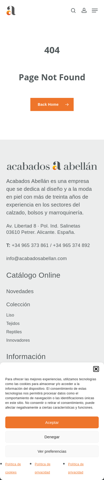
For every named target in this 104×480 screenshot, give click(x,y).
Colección (18, 304)
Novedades (20, 291)
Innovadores (18, 340)
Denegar (52, 437)
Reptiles (14, 332)
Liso (10, 315)
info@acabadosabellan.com (36, 258)
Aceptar (52, 422)
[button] (96, 369)
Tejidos (13, 323)
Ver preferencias (51, 451)
